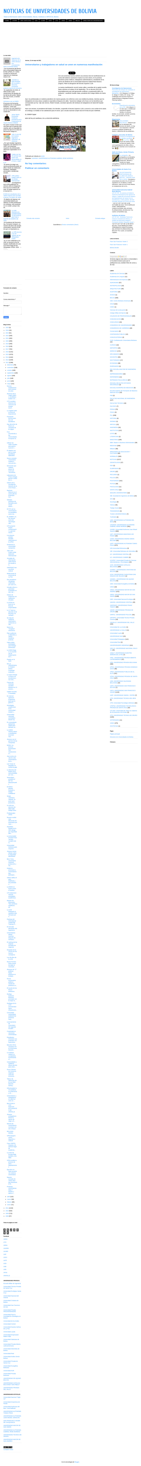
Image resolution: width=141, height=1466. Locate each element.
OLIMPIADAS (114, 468)
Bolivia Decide (114, 247)
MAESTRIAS (114, 439)
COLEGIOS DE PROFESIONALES (121, 316)
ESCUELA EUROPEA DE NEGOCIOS (122, 387)
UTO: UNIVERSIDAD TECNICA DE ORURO (123, 715)
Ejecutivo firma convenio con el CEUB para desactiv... (12, 1047)
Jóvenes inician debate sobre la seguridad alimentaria (11, 854)
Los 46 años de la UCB (11, 958)
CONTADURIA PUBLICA (117, 334)
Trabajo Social (114, 508)
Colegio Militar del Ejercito (118, 313)
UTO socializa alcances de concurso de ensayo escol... (11, 405)
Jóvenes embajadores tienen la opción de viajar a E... (11, 1118)
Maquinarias (116, 119)
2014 (7, 357)
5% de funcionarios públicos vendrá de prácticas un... (12, 982)
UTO (56, 20)
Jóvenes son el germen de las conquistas (12, 740)
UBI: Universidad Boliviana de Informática (122, 551)
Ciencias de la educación (117, 310)
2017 (7, 349)
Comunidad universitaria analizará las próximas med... (11, 1016)
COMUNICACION (115, 319)
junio (8, 381)
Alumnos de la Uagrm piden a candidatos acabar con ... (12, 396)
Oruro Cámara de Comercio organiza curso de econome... (11, 1073)
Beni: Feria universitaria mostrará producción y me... (11, 862)
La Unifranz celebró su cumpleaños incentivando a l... (11, 1056)
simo (111, 499)
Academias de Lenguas (117, 276)
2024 (7, 330)
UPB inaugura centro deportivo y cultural (11, 1138)
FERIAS (112, 409)
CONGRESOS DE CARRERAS (119, 328)
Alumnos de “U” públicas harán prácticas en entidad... (11, 973)
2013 (7, 360)
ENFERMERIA (114, 377)
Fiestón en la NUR (11, 660)
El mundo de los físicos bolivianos (12, 989)
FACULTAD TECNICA (116, 403)
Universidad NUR (8, 1370)
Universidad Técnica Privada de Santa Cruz (12, 1287)
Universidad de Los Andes (118, 627)
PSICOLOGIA (114, 486)
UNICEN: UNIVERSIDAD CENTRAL (121, 602)
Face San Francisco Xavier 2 (119, 241)
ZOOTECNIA (114, 726)
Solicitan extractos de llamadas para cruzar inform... (12, 503)
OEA (111, 465)
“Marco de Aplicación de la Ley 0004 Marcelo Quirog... (12, 1082)
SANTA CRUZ (114, 490)
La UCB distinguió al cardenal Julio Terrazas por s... (12, 913)
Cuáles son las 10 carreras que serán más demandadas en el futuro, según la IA (12, 158)
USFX (50, 20)
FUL (111, 415)
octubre (9, 370)
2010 (7, 1211)
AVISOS (112, 295)
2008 (7, 1216)
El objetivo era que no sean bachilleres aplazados (11, 453)
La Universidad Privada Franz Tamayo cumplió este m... (12, 839)
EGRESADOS (114, 366)
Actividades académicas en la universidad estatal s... (11, 709)
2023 (7, 333)
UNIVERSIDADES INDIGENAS (119, 645)
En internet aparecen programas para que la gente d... (11, 699)
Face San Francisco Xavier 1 (119, 244)
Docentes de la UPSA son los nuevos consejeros (12, 952)
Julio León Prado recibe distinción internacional (11, 553)
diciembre (10, 365)
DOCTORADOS (115, 360)
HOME (7, 20)
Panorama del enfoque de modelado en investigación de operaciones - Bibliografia (123, 91)
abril (8, 1196)
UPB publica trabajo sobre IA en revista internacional (16, 178)
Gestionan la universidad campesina (11, 546)
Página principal (115, 734)
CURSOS (113, 345)
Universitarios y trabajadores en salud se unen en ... (11, 1098)
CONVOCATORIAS (116, 337)
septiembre (10, 373)
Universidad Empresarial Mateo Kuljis (11, 1335)
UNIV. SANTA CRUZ (25, 20)
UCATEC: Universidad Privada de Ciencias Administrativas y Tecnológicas (123, 561)
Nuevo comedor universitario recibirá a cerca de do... (12, 460)
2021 (7, 338)
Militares (112, 448)
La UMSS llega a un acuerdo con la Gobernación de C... (11, 653)
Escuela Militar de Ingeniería (12, 1283)
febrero (9, 1202)
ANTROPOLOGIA (115, 285)
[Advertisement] (62, 39)
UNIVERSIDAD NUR (116, 636)
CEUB (112, 304)
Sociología (113, 502)
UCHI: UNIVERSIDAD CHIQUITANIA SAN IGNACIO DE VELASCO (123, 575)
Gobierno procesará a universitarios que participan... (11, 872)
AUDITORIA (113, 292)
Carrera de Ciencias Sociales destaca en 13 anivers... (12, 686)
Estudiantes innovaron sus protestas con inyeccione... (12, 1040)
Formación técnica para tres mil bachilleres (11, 419)
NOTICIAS (113, 459)
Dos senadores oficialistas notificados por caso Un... (12, 582)
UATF (5, 1260)
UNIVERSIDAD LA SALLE (118, 630)
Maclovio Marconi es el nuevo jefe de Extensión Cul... (12, 494)
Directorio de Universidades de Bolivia (121, 737)
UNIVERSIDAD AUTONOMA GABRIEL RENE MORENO (12, 1431)
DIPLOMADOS (114, 354)
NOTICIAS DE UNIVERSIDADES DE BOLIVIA (50, 11)
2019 (7, 343)
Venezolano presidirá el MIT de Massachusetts (12, 781)
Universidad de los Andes (11, 1321)
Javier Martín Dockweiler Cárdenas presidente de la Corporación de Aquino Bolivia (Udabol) (12, 119)
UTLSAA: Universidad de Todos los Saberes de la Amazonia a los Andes (123, 711)
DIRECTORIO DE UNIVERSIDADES (93, 20)
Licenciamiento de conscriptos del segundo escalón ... (11, 1025)
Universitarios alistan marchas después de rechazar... (11, 936)
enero (9, 1204)
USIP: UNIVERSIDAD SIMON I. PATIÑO (122, 695)
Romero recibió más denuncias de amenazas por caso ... (12, 821)
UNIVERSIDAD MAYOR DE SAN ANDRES (11, 1440)
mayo (9, 383)
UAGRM (14, 20)
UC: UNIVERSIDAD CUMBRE (119, 557)
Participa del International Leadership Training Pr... (11, 921)
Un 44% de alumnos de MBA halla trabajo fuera (11, 808)
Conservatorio (114, 331)
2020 (7, 341)
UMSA (70, 20)
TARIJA (112, 505)
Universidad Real (8, 1353)
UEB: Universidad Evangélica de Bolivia (122, 584)
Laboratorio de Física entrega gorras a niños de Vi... (12, 477)
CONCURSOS (114, 322)
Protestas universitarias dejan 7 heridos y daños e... (11, 1190)
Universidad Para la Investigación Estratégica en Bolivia (12, 1316)
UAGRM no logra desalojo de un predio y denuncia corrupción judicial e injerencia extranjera (12, 84)
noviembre (10, 367)
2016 (7, 352)
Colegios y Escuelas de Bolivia (122, 135)
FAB (111, 395)
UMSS (63, 20)
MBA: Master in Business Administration (122, 442)
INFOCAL (113, 424)
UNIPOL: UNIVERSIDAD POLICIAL (121, 614)
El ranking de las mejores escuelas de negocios (12, 944)
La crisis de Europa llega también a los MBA (12, 1155)
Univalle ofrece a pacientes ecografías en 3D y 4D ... (12, 589)
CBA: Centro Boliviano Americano (120, 301)
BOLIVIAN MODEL (10, 1132)
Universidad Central (9, 1324)
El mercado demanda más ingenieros (12, 928)
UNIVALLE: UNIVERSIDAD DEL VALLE (122, 622)
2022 (7, 335)
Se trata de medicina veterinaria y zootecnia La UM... (11, 621)
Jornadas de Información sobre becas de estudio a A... (11, 562)
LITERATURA (114, 436)
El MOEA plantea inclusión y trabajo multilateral (11, 790)
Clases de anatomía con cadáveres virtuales (12, 597)
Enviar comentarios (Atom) (70, 224)
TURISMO (113, 517)
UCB (36, 20)
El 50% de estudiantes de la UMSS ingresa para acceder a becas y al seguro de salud (12, 195)
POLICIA (112, 477)
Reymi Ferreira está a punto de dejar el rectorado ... (11, 964)
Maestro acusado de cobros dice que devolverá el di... (12, 1181)
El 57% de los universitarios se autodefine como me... (12, 511)
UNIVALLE (6, 1275)
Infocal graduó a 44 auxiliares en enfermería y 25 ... (12, 1090)
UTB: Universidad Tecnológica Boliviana (122, 703)
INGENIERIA (114, 427)
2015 (7, 354)
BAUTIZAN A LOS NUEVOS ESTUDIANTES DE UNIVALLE (12, 1108)
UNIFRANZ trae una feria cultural (12, 569)
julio (8, 378)
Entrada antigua (100, 218)
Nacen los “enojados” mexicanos (11, 628)
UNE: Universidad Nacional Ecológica (121, 599)
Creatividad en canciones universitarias (11, 1033)
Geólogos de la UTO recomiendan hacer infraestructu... (12, 1007)
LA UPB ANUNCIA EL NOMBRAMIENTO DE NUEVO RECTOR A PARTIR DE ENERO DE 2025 (12, 215)
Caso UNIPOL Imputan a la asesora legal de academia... (12, 1147)
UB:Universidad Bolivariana (118, 548)
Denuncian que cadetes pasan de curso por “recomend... (11, 469)
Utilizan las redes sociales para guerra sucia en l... (12, 445)
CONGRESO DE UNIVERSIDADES (121, 325)
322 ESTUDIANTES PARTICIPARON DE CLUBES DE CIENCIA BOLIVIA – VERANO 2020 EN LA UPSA (127, 176)
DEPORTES (114, 348)
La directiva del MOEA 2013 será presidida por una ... (12, 772)
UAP (4, 1254)
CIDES (112, 307)
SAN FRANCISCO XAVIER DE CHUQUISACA (11, 1421)
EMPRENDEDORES (116, 374)
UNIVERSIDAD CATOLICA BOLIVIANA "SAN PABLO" (11, 1384)
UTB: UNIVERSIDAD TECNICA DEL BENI (123, 698)
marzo (9, 1199)
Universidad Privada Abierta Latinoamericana (11, 1345)
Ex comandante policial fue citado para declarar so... (11, 725)
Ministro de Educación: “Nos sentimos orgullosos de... (12, 904)
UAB (4, 1266)
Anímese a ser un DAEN (11, 101)
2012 (7, 362)
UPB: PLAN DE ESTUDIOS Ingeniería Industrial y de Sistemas (16, 138)
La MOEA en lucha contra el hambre (11, 888)
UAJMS (43, 20)
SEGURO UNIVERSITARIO (118, 493)
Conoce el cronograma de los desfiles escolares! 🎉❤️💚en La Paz (127, 138)
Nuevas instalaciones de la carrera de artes (11, 388)
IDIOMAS (113, 421)
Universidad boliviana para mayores (12, 847)
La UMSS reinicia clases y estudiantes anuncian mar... (12, 733)
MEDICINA (113, 445)
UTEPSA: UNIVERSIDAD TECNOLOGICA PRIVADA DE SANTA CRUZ (123, 706)
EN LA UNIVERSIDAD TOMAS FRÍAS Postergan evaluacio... (12, 668)
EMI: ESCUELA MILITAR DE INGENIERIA (123, 369)
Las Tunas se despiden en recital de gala (12, 765)
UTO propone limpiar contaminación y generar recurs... (12, 529)
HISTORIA (113, 418)
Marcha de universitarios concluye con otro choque (11, 1126)
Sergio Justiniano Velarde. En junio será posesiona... (11, 799)
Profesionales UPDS (11, 814)
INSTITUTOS (114, 430)
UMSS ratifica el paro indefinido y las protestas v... (12, 881)
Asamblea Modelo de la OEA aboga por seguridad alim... (12, 830)
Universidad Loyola (9, 1332)
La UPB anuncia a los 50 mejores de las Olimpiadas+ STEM (17, 235)
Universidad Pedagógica (117, 639)
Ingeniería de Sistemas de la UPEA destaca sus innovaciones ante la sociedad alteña (12, 62)
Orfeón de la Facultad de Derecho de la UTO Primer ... (12, 485)
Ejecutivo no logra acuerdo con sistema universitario (12, 1172)
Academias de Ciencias (117, 273)
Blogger (76, 1462)
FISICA (112, 412)
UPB (4, 1269)
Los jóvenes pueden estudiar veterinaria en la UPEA (12, 539)
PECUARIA (113, 474)
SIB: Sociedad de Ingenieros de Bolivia (122, 496)
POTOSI (112, 483)
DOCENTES (114, 357)
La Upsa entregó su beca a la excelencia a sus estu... (12, 677)
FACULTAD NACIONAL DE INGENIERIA (122, 398)
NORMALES (114, 456)
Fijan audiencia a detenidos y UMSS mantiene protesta (12, 636)
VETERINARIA (114, 720)
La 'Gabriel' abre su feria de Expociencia (12, 412)
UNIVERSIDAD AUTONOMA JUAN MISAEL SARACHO (12, 1416)
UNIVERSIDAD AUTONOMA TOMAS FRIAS (12, 1412)
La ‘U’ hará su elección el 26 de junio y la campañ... (12, 612)
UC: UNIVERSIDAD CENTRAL (119, 554)
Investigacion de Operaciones (122, 88)
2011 (7, 1208)
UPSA (5, 1272)
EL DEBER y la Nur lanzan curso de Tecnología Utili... (11, 520)
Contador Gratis (8, 1449)
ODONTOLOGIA (115, 462)
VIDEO (112, 723)
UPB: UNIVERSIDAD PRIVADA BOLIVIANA (123, 662)
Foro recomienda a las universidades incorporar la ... (12, 436)
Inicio (67, 218)
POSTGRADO (114, 480)
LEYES (112, 433)
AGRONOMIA (114, 282)
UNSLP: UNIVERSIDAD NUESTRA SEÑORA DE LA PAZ (121, 653)
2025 (7, 327)
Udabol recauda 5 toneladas (12, 692)
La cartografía (124, 155)
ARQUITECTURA (115, 288)
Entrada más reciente (33, 218)
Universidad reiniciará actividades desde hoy (11, 717)
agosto (9, 375)
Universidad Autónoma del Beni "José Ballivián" (11, 1407)
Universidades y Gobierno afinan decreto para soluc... (12, 1064)
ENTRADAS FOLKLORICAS (119, 380)
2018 (7, 346)
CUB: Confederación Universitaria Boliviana (123, 340)
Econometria (116, 104)
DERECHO (113, 351)
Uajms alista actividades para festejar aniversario (11, 645)
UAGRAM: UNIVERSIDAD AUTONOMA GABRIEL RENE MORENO (52, 158)
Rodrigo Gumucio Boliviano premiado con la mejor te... (12, 997)
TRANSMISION (115, 511)
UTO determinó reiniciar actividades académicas (11, 895)
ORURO (112, 471)
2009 (7, 1213)
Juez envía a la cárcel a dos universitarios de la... (11, 758)
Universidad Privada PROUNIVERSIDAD (9, 1310)
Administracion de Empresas (119, 279)
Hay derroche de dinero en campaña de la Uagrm (12, 426)
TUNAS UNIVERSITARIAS (118, 514)
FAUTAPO (113, 406)
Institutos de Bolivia (118, 215)
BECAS (78, 20)
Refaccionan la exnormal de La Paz (11, 575)
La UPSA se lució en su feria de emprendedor (12, 605)
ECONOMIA (113, 363)
